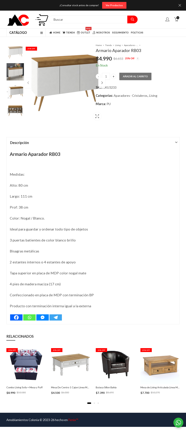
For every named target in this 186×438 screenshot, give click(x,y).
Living (118, 45)
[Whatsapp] (29, 313)
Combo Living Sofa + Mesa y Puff (24, 382)
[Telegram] (55, 313)
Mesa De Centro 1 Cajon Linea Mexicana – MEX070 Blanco (83, 382)
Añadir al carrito (135, 76)
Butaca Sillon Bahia (106, 382)
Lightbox (84, 114)
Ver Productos (114, 5)
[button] (89, 398)
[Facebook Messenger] (42, 313)
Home (99, 45)
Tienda (108, 45)
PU (109, 104)
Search (132, 19)
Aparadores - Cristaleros (131, 45)
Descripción (19, 138)
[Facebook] (16, 313)
